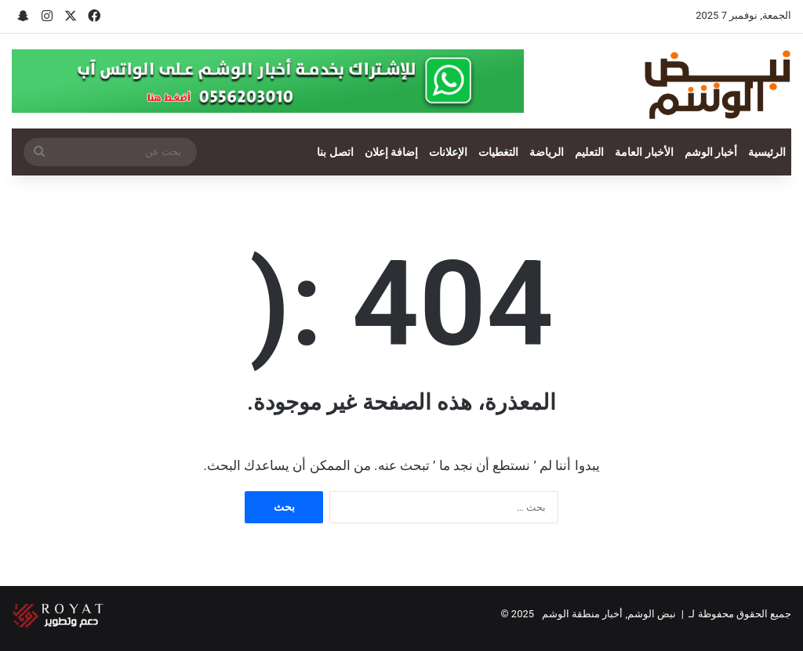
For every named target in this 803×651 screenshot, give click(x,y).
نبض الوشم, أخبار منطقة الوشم (609, 614)
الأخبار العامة (644, 152)
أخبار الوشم (711, 152)
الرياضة (546, 152)
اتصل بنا (335, 152)
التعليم (589, 152)
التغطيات (498, 152)
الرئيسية (767, 152)
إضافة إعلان (391, 152)
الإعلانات (448, 152)
